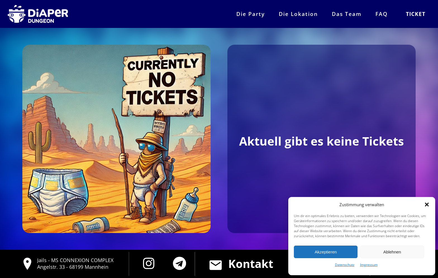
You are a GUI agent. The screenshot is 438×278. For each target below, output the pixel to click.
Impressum (369, 264)
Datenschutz (344, 264)
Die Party (250, 14)
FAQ (381, 14)
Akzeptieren (326, 252)
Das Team (346, 14)
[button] (427, 204)
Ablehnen (392, 252)
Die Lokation (298, 14)
